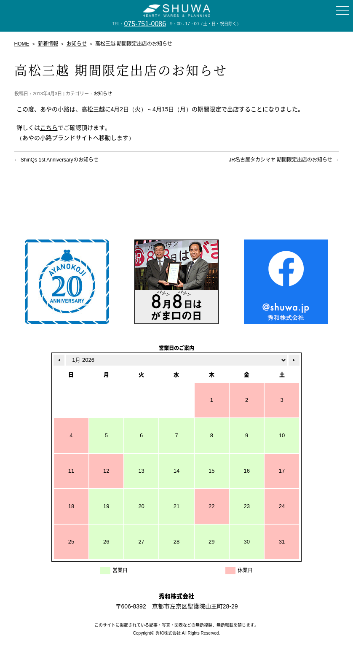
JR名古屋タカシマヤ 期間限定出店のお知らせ (284, 160)
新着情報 (48, 44)
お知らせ (103, 93)
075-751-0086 (145, 23)
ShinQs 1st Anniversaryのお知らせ (56, 160)
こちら (49, 127)
